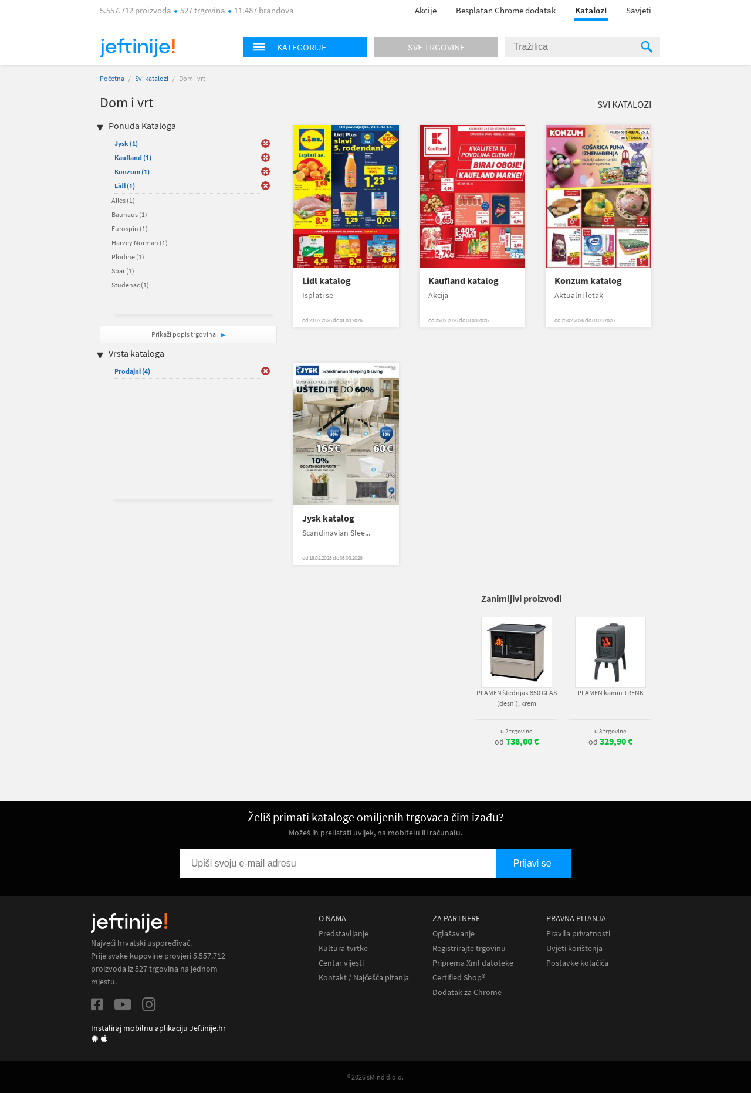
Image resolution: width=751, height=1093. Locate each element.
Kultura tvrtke (343, 948)
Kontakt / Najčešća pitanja (364, 978)
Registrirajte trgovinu (469, 948)
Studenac (130, 284)
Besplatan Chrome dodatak (506, 10)
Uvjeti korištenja (574, 948)
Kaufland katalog (463, 280)
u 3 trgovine (610, 731)
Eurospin (129, 228)
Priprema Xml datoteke (472, 963)
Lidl (124, 185)
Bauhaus (129, 214)
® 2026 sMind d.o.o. (375, 1076)
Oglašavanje (453, 934)
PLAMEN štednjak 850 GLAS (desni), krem (516, 698)
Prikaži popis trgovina (184, 334)
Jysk (126, 143)
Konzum (132, 171)
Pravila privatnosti (578, 934)
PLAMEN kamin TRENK (610, 692)
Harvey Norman (139, 242)
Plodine (127, 256)
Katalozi (591, 10)
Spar (122, 270)
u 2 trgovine (516, 731)
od (517, 741)
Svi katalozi (151, 78)
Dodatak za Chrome (467, 992)
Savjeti (638, 10)
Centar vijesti (341, 963)
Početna (112, 78)
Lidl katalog (326, 280)
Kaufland (132, 157)
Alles (123, 200)
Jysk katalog (328, 518)
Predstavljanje (343, 934)
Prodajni (132, 371)
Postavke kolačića (577, 963)
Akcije (426, 10)
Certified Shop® (458, 978)
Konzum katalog (588, 280)
